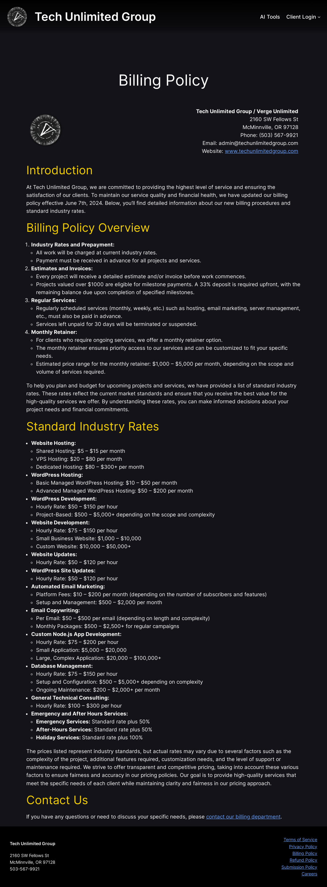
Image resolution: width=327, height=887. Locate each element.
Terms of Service (300, 839)
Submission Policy (299, 867)
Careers (309, 873)
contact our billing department (243, 817)
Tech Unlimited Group (95, 16)
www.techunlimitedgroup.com (261, 151)
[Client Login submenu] (319, 16)
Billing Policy (304, 853)
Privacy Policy (303, 846)
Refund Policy (303, 860)
